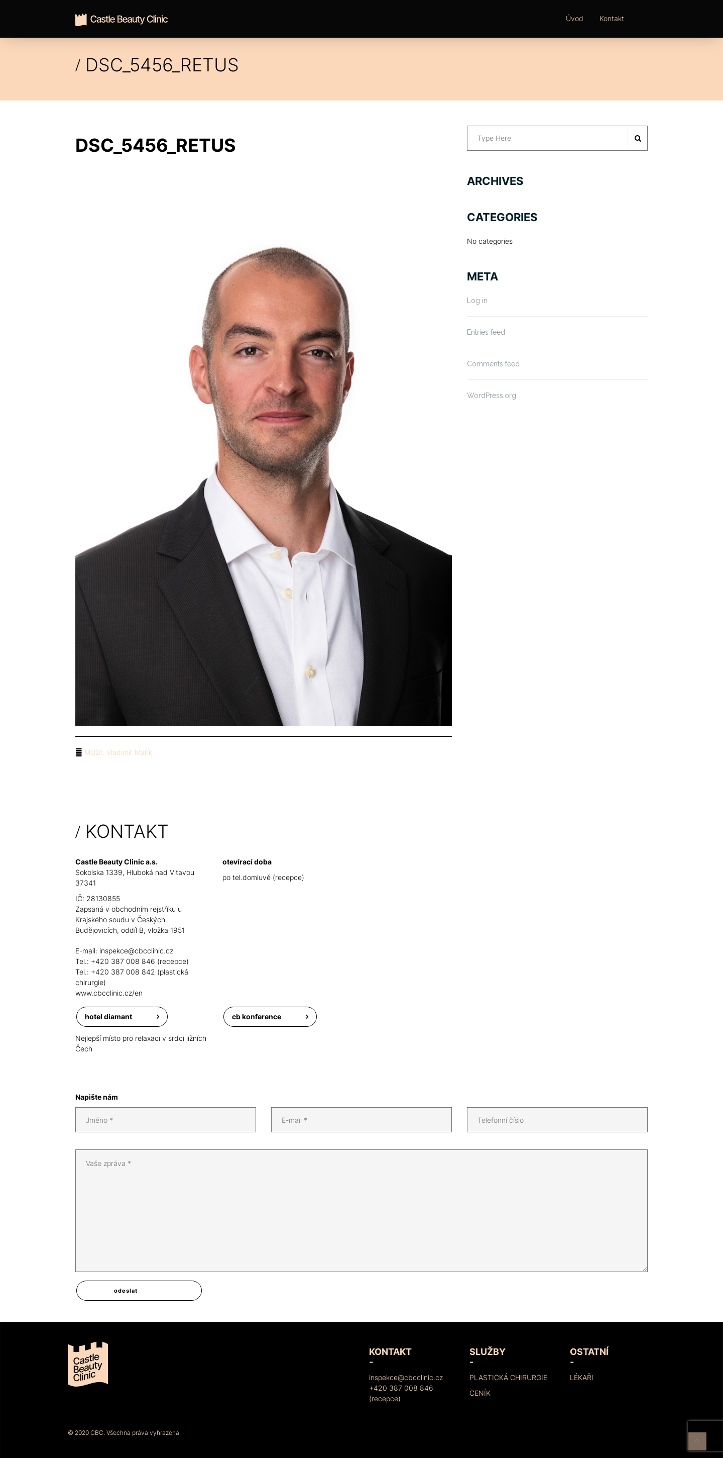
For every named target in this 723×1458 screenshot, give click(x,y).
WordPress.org (491, 396)
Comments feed (493, 364)
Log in (477, 301)
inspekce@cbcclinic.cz (136, 950)
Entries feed (486, 332)
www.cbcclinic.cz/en (109, 993)
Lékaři (581, 1377)
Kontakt (611, 18)
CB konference (256, 1016)
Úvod (574, 18)
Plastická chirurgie (508, 1377)
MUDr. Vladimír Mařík (118, 752)
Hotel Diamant (108, 1016)
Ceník (480, 1393)
